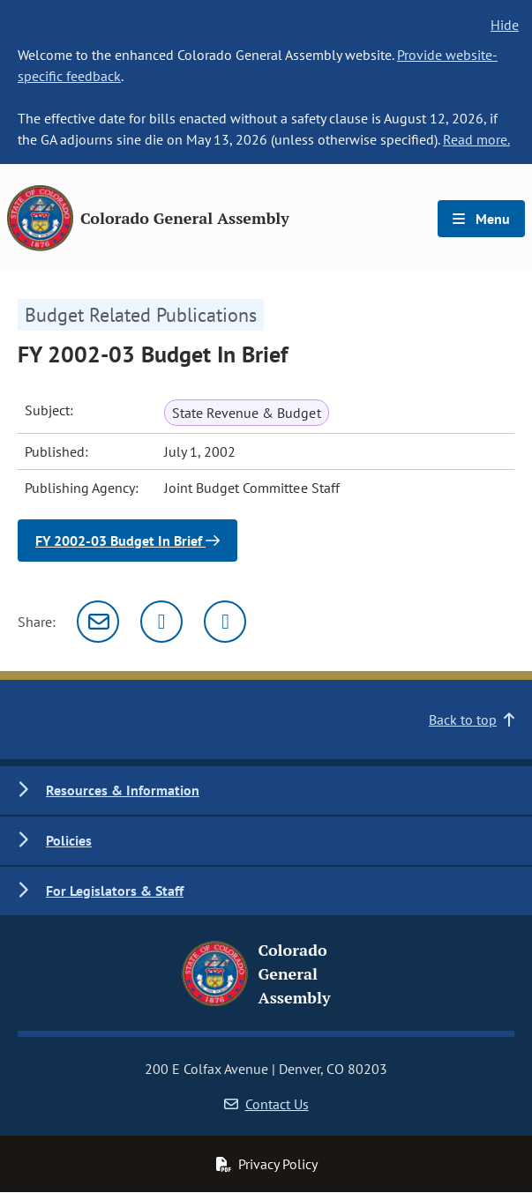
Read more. (476, 139)
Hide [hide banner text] (505, 25)
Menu (481, 218)
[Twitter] (161, 621)
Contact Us (266, 1104)
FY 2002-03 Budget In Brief (127, 540)
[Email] (98, 621)
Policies (69, 840)
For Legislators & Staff (115, 890)
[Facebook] (225, 621)
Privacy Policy (266, 1163)
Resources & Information (122, 790)
